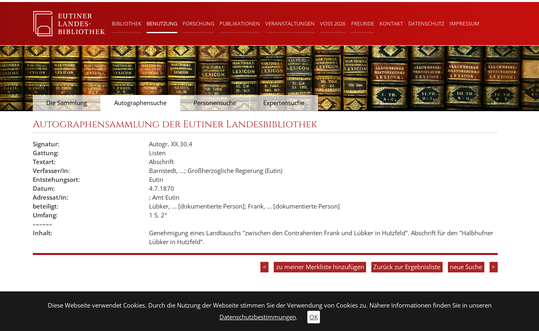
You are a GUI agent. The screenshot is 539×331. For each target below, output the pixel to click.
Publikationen (239, 23)
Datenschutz (426, 23)
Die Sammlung (66, 103)
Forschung (198, 23)
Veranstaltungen (290, 23)
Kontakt (391, 23)
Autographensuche (140, 103)
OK (313, 317)
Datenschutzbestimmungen (257, 317)
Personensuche (215, 103)
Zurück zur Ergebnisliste (406, 267)
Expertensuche (283, 103)
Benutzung (162, 23)
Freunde (362, 23)
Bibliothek (126, 23)
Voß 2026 (332, 23)
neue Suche (466, 267)
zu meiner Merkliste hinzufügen (320, 267)
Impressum (464, 23)
